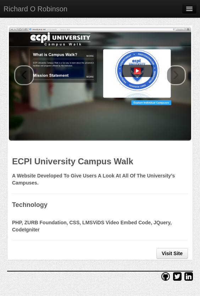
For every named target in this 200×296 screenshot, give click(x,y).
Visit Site (172, 253)
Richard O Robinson (35, 9)
